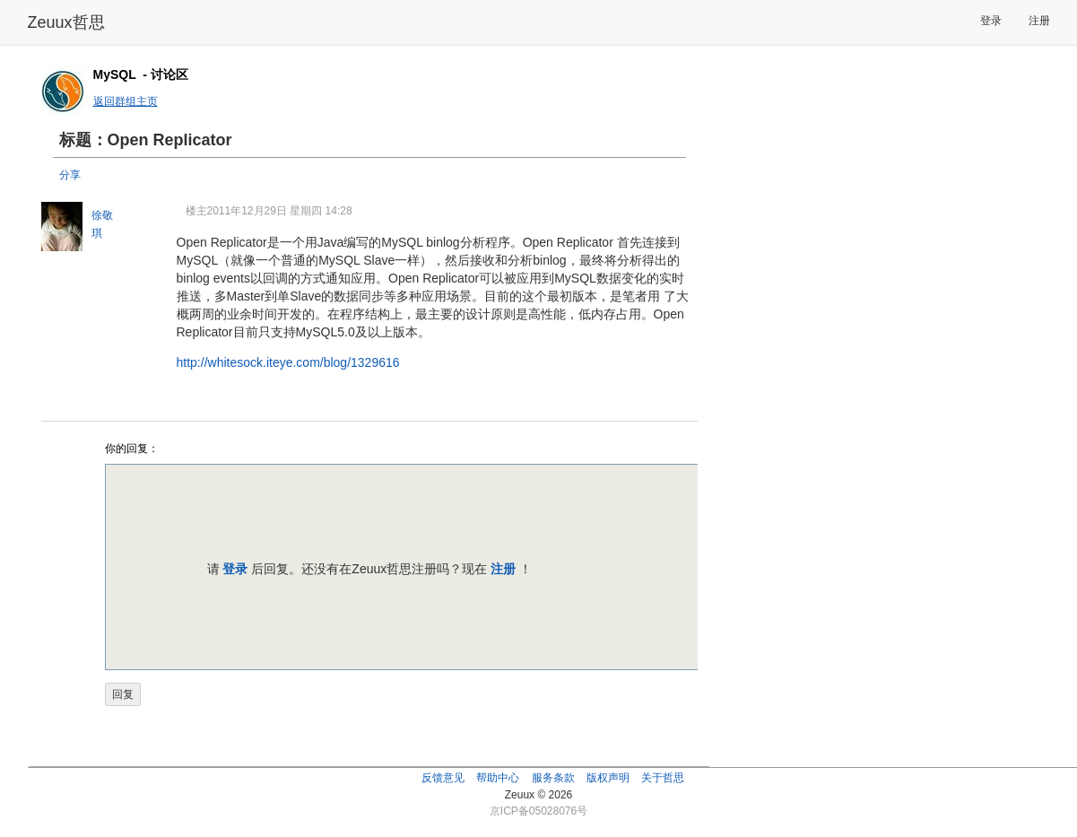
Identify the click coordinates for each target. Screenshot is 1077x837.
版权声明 (608, 778)
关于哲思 (662, 778)
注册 (1039, 20)
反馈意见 (443, 778)
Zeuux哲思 (66, 22)
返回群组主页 (125, 101)
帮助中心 (497, 778)
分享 (70, 175)
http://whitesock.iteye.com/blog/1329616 (288, 362)
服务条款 (553, 778)
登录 (991, 20)
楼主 (196, 211)
